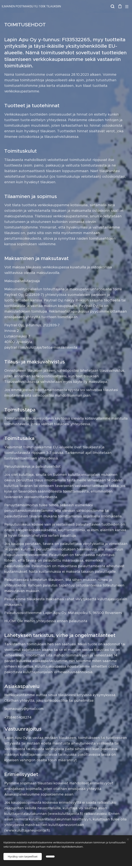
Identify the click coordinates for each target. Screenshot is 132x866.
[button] (112, 6)
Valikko (126, 6)
